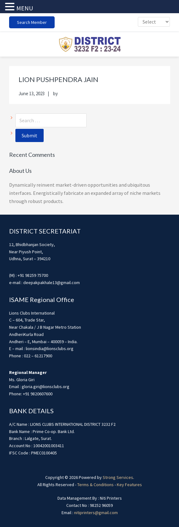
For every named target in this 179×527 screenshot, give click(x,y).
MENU (24, 8)
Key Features (129, 484)
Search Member (32, 22)
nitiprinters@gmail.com (96, 512)
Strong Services (118, 477)
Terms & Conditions (95, 484)
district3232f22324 (89, 44)
